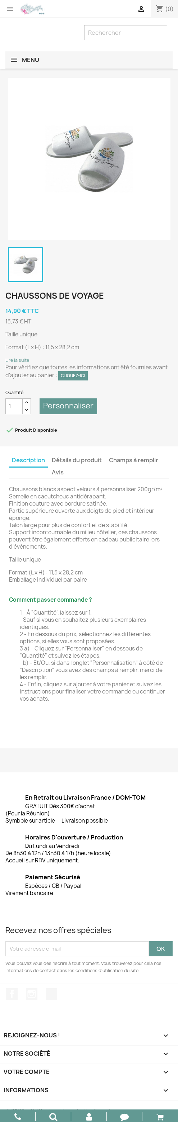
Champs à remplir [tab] (133, 460)
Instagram (31, 994)
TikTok (51, 994)
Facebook (12, 994)
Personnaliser (68, 406)
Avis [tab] (58, 472)
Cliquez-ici (73, 376)
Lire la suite (17, 360)
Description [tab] (28, 460)
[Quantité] (14, 406)
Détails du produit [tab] (77, 460)
